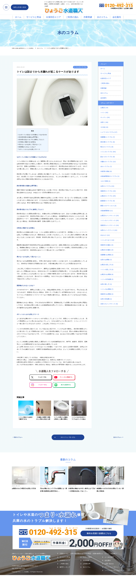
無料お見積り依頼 (19, 7)
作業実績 (88, 17)
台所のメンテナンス (107, 230)
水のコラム (102, 17)
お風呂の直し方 (105, 264)
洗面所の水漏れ (105, 245)
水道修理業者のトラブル (108, 176)
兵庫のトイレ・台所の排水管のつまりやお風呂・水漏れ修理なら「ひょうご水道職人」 (89, 554)
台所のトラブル (105, 186)
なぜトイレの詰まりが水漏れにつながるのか (32, 134)
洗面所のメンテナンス (107, 225)
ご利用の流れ (72, 17)
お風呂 (102, 107)
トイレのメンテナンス (107, 220)
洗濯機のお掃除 (105, 255)
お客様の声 (86, 564)
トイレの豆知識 (105, 279)
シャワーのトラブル (107, 132)
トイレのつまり (105, 240)
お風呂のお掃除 (105, 274)
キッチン (103, 117)
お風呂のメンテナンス (107, 215)
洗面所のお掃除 (105, 294)
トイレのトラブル (106, 152)
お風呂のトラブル (106, 196)
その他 (102, 127)
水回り (102, 122)
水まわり (103, 235)
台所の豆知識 (104, 299)
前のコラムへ (20, 438)
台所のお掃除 (104, 259)
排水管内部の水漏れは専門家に (28, 137)
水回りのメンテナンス (107, 304)
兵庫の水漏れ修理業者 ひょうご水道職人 (25, 48)
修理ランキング (65, 568)
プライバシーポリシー (112, 568)
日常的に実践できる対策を (27, 142)
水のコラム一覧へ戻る (68, 438)
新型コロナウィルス (107, 205)
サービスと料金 (33, 17)
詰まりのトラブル (106, 157)
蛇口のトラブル (105, 147)
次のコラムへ (116, 438)
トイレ (102, 112)
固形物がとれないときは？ (27, 147)
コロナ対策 (104, 181)
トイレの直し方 (105, 269)
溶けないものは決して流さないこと (30, 144)
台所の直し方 (104, 284)
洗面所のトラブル (106, 191)
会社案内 (116, 17)
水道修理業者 (104, 210)
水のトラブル (104, 166)
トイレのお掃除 (105, 289)
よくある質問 (109, 558)
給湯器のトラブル (106, 201)
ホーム (18, 17)
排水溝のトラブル (106, 142)
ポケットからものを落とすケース (29, 149)
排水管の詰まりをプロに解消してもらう (31, 139)
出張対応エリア (53, 17)
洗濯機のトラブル (106, 137)
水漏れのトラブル (106, 161)
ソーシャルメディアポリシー (114, 571)
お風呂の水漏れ (105, 250)
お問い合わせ (109, 564)
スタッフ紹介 (87, 558)
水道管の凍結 (104, 171)
